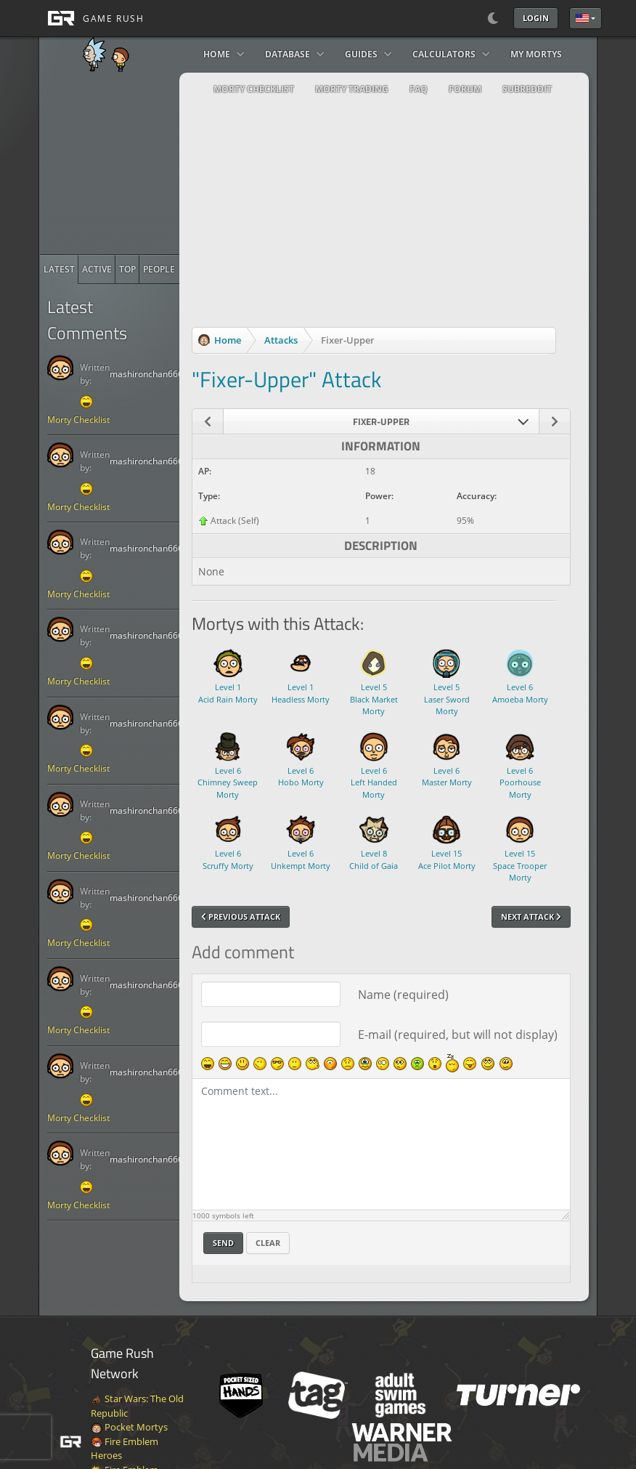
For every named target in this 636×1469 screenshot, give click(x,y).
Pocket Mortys (129, 1426)
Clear (268, 1242)
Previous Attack (240, 916)
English (582, 18)
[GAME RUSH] (91, 18)
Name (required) (403, 995)
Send (223, 1242)
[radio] (59, 269)
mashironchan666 (146, 374)
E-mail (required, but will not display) (458, 1035)
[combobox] (381, 421)
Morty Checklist (78, 419)
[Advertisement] (149, 163)
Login (536, 17)
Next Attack (531, 916)
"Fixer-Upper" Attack (286, 379)
